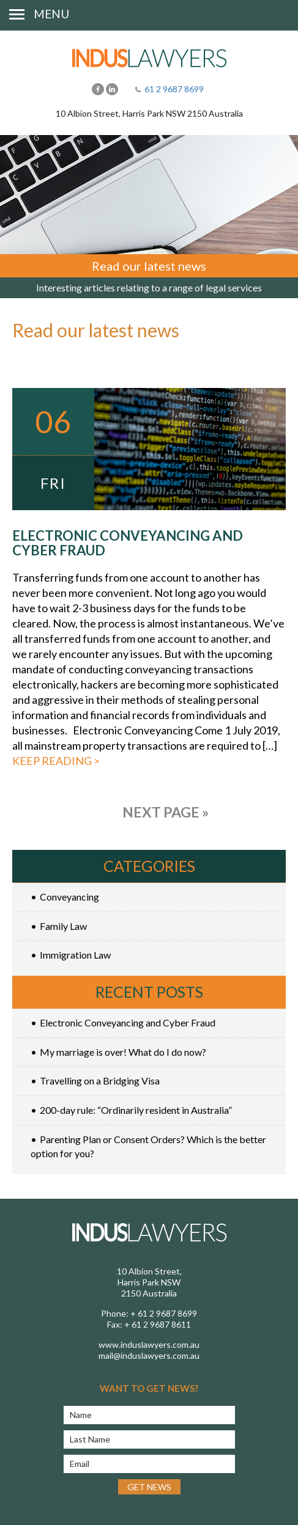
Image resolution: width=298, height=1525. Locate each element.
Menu (51, 14)
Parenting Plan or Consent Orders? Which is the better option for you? (148, 1146)
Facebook (98, 89)
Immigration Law (75, 954)
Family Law (63, 926)
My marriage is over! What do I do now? (123, 1052)
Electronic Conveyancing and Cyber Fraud (127, 542)
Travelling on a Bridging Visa (100, 1080)
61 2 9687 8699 (174, 89)
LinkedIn (112, 89)
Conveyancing (69, 896)
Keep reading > (56, 760)
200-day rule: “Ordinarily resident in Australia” (136, 1110)
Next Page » (165, 812)
